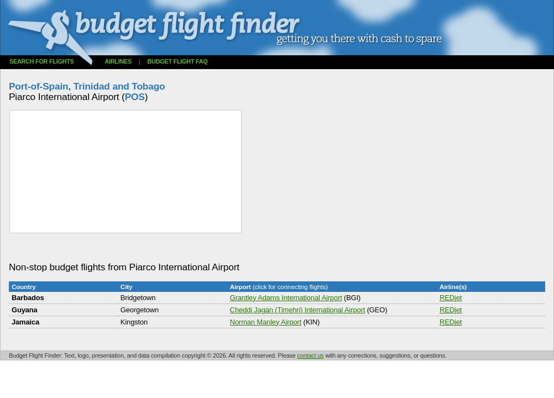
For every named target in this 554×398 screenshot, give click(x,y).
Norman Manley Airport (265, 322)
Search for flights (41, 61)
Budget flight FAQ (178, 61)
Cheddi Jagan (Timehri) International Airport (297, 310)
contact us (310, 355)
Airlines (118, 61)
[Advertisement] (210, 248)
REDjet (451, 298)
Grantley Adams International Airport (286, 298)
